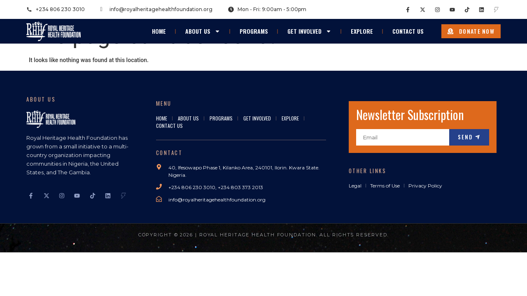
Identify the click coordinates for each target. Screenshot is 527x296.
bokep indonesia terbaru (75, 256)
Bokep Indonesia (21, 256)
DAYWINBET (16, 265)
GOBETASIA (15, 274)
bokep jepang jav (486, 256)
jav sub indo (426, 256)
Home (159, 27)
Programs (254, 27)
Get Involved (309, 27)
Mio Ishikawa (393, 256)
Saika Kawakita (355, 256)
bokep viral (155, 256)
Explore (362, 27)
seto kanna (320, 256)
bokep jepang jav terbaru (272, 256)
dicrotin (454, 256)
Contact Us (408, 27)
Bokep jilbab (124, 256)
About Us (202, 27)
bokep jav (227, 256)
